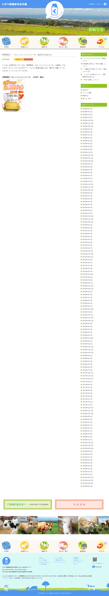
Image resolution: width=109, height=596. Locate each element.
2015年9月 (86, 451)
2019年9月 (86, 323)
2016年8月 (86, 419)
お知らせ (86, 90)
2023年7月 (86, 196)
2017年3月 (86, 399)
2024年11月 (87, 158)
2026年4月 (86, 109)
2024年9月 (86, 164)
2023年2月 (86, 210)
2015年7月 (86, 457)
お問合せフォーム (78, 560)
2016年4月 (86, 431)
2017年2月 (86, 402)
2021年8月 (86, 262)
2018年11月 (87, 349)
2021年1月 (86, 280)
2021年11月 (87, 254)
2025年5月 (86, 141)
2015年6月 (86, 460)
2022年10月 (87, 222)
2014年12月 (87, 477)
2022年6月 (86, 233)
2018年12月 (87, 347)
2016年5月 (86, 428)
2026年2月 (86, 114)
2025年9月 (86, 129)
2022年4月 (86, 239)
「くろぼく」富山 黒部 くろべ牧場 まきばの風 (14, 4)
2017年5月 (86, 393)
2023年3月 (86, 207)
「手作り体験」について (91, 80)
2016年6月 (86, 425)
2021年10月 (87, 257)
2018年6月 (86, 358)
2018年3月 (86, 367)
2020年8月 (86, 294)
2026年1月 (86, 117)
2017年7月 (86, 387)
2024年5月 (86, 170)
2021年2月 (86, 277)
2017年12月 (87, 373)
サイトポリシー (77, 562)
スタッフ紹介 (58, 558)
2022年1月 (86, 248)
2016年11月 (87, 410)
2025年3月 (86, 146)
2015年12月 (87, 442)
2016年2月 (86, 437)
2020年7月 (86, 297)
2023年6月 (86, 199)
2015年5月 (86, 463)
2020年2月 (86, 312)
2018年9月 (86, 355)
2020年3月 (86, 309)
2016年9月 (86, 416)
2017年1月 (86, 405)
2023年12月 (87, 184)
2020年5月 (86, 303)
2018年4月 (86, 364)
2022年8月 (86, 228)
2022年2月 (86, 245)
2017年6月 (86, 390)
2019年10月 (87, 320)
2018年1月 (86, 370)
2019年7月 (86, 329)
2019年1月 (86, 344)
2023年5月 (86, 201)
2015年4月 (86, 466)
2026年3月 (86, 111)
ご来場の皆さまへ (60, 560)
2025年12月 (87, 120)
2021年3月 (86, 274)
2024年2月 (86, 178)
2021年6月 (86, 268)
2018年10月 (87, 352)
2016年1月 (86, 439)
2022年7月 (86, 230)
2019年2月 (86, 341)
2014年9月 (86, 486)
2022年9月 (86, 225)
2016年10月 (87, 413)
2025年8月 (86, 132)
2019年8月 (86, 326)
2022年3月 (86, 242)
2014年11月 (87, 480)
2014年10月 (87, 483)
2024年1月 (86, 181)
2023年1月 (86, 213)
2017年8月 (86, 384)
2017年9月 (86, 381)
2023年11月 (87, 187)
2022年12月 (87, 216)
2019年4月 (86, 335)
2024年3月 (86, 175)
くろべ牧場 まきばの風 (54, 10)
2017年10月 (87, 378)
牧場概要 (75, 558)
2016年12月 (87, 408)
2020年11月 (87, 286)
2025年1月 (86, 152)
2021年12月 (87, 251)
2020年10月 (87, 288)
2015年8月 (86, 454)
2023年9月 (86, 193)
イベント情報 (87, 93)
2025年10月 (87, 126)
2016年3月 (86, 434)
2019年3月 (86, 338)
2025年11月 (87, 123)
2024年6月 (86, 167)
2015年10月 (87, 448)
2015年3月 (86, 469)
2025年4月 (86, 143)
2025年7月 (86, 135)
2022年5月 (86, 236)
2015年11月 (87, 445)
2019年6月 (86, 332)
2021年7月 (86, 265)
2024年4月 (86, 172)
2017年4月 (86, 396)
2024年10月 (87, 161)
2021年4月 (86, 271)
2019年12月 (87, 315)
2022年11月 (87, 219)
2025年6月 (86, 138)
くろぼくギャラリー (44, 562)
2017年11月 (87, 376)
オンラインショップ (60, 562)
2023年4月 (86, 204)
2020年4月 (86, 306)
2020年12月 (87, 283)
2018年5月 (86, 361)
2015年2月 (86, 471)
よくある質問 (43, 564)
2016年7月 (86, 422)
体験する (86, 95)
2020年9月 (86, 291)
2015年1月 (86, 474)
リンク (75, 564)
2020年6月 (86, 300)
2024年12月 (87, 155)
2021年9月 (86, 259)
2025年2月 (86, 149)
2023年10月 (87, 190)
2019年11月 (87, 318)
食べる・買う (87, 98)
